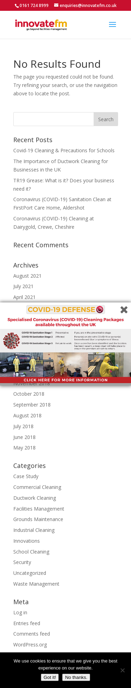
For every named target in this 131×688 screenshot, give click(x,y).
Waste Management (36, 583)
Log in (20, 612)
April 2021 (24, 297)
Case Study (25, 476)
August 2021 (27, 275)
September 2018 (32, 404)
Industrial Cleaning (33, 530)
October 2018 (28, 393)
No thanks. (76, 677)
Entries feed (26, 623)
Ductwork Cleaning (34, 498)
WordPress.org (30, 644)
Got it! (50, 677)
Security (22, 562)
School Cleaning (31, 551)
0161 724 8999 (34, 5)
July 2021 (23, 286)
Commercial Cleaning (37, 487)
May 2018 (24, 447)
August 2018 (27, 415)
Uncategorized (29, 573)
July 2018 (23, 426)
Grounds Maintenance (38, 519)
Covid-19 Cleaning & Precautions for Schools (64, 150)
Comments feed (31, 633)
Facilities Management (38, 508)
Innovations (26, 540)
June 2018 (24, 437)
